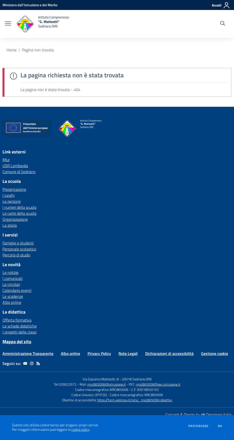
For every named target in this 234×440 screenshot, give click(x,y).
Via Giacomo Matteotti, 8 (101, 379)
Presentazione (14, 189)
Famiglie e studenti (18, 243)
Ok (220, 426)
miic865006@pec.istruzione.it (158, 384)
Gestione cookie (214, 353)
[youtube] (25, 363)
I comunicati (12, 278)
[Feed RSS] (38, 363)
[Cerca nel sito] (223, 24)
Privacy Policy (99, 353)
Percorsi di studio (16, 255)
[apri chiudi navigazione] (8, 24)
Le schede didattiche (19, 326)
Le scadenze (12, 296)
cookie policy (80, 429)
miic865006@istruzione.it (106, 384)
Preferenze (198, 426)
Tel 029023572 (65, 384)
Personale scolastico (19, 249)
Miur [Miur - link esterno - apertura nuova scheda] (6, 160)
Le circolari (11, 284)
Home (11, 50)
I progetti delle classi (19, 332)
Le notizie (10, 272)
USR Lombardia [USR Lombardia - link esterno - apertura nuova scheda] (15, 166)
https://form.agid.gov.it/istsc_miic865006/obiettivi (134, 400)
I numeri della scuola (19, 207)
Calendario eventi (16, 290)
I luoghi (8, 195)
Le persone (11, 201)
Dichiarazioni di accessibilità (169, 353)
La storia (9, 225)
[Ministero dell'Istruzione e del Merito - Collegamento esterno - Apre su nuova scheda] (29, 4)
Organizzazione (15, 219)
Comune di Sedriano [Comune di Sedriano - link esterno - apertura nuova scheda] (18, 172)
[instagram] (31, 363)
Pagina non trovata (38, 50)
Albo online (11, 302)
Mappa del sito (16, 341)
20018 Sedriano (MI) (137, 379)
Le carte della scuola (19, 213)
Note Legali (128, 353)
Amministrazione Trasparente (27, 353)
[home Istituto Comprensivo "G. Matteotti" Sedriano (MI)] (42, 24)
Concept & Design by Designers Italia (198, 415)
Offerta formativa (16, 320)
